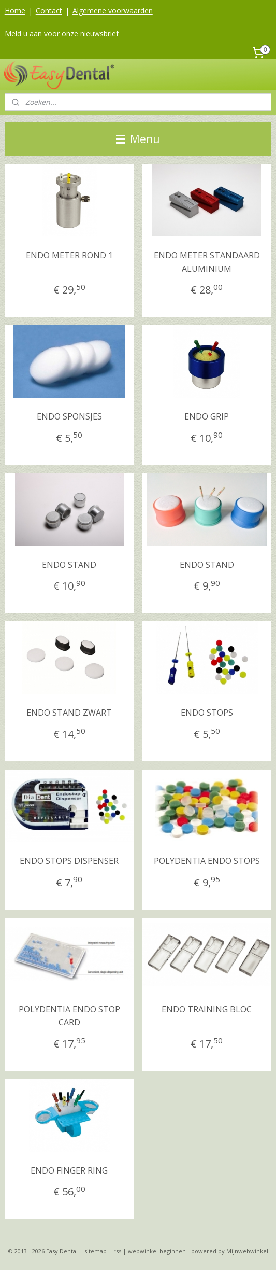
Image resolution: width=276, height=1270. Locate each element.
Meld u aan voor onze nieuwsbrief (62, 33)
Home (15, 11)
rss (117, 1251)
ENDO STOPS (207, 713)
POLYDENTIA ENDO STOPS (207, 861)
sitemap (95, 1251)
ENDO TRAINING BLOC (207, 1009)
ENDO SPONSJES (69, 416)
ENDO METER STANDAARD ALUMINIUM (207, 261)
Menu (138, 139)
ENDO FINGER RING (69, 1170)
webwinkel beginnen (157, 1251)
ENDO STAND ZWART (69, 713)
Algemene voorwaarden (112, 11)
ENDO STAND (69, 564)
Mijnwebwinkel (247, 1251)
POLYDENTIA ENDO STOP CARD (69, 1015)
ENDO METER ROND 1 (69, 255)
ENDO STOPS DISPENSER (69, 861)
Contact (49, 11)
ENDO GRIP (206, 416)
